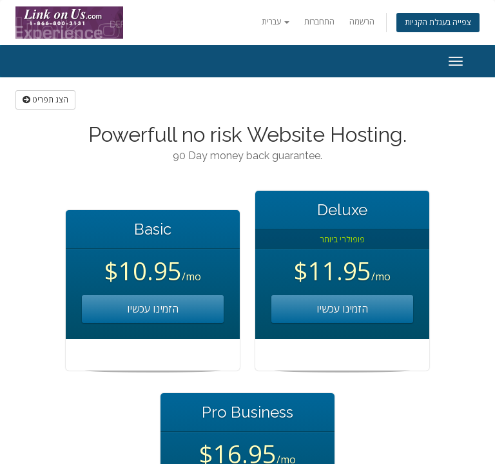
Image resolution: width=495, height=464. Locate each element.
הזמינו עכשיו (153, 309)
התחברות (319, 21)
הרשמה (361, 21)
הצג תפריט (45, 99)
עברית (275, 21)
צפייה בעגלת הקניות (438, 22)
